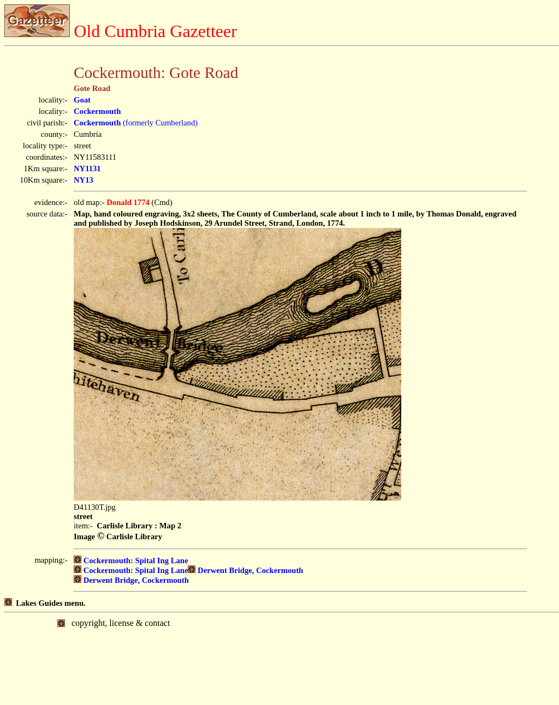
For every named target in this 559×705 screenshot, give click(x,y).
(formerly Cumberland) (136, 122)
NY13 (83, 180)
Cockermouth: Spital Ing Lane (131, 560)
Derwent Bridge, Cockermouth (245, 570)
